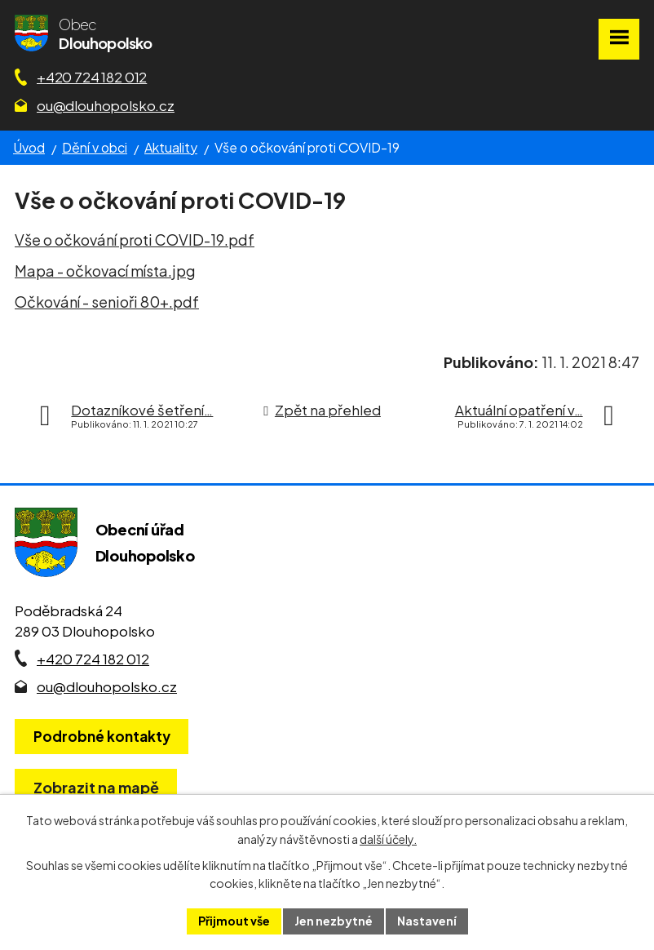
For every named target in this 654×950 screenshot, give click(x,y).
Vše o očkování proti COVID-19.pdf (134, 239)
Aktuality (170, 147)
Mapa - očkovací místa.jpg (105, 270)
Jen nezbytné (333, 920)
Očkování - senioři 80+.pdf (107, 301)
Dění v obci (94, 147)
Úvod (29, 147)
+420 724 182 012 (92, 77)
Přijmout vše (234, 920)
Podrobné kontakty (101, 736)
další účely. (388, 839)
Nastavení (427, 920)
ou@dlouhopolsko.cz (106, 105)
